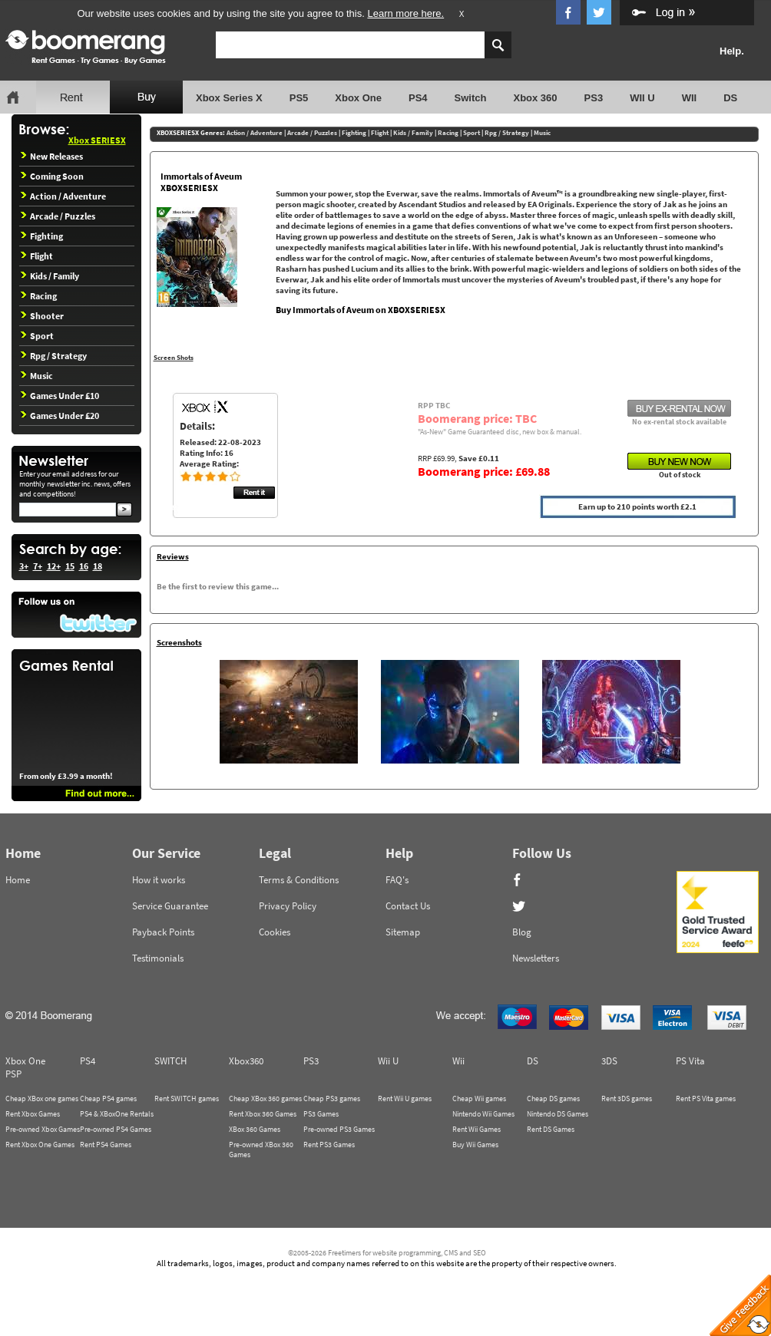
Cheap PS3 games (331, 1098)
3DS (609, 1060)
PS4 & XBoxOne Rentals (117, 1114)
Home (17, 879)
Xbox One (358, 98)
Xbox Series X (229, 98)
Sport (37, 335)
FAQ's (397, 879)
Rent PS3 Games (329, 1145)
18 (97, 566)
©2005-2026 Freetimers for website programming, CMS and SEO (387, 1253)
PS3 (594, 98)
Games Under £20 (60, 415)
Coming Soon (52, 176)
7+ (37, 566)
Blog (521, 931)
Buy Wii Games (475, 1145)
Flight (37, 256)
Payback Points (163, 931)
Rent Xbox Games (32, 1114)
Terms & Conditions (299, 879)
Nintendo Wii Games (483, 1114)
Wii (458, 1060)
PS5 (299, 98)
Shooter (42, 316)
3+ (23, 566)
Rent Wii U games (405, 1098)
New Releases (52, 156)
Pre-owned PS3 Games (339, 1129)
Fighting (42, 236)
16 (83, 566)
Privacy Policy (287, 905)
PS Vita (690, 1060)
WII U (642, 98)
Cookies (274, 931)
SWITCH (170, 1060)
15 (69, 566)
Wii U (388, 1060)
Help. (732, 51)
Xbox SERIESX (97, 140)
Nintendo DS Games (557, 1114)
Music (37, 375)
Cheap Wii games (479, 1098)
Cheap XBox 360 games (265, 1098)
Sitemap (403, 931)
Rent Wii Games (476, 1129)
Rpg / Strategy (54, 355)
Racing (39, 296)
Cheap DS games (553, 1098)
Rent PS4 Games (105, 1145)
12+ (54, 566)
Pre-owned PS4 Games (115, 1129)
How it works (158, 879)
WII (689, 98)
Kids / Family (50, 276)
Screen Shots (174, 357)
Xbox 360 (535, 98)
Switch (471, 98)
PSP (13, 1073)
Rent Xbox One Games (39, 1145)
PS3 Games (321, 1114)
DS (730, 98)
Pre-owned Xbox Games (42, 1129)
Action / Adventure (63, 196)
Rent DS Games (550, 1129)
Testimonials (158, 958)
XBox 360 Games (254, 1129)
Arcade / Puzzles (58, 216)
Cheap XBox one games (41, 1098)
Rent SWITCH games (186, 1098)
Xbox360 (246, 1060)
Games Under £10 (60, 395)
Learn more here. (405, 13)
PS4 (418, 98)
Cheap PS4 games (108, 1098)
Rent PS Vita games (706, 1098)
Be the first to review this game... (218, 586)
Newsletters (535, 958)
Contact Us (408, 905)
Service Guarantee (170, 905)
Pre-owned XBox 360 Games (261, 1150)
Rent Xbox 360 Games (262, 1114)
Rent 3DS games (626, 1098)
